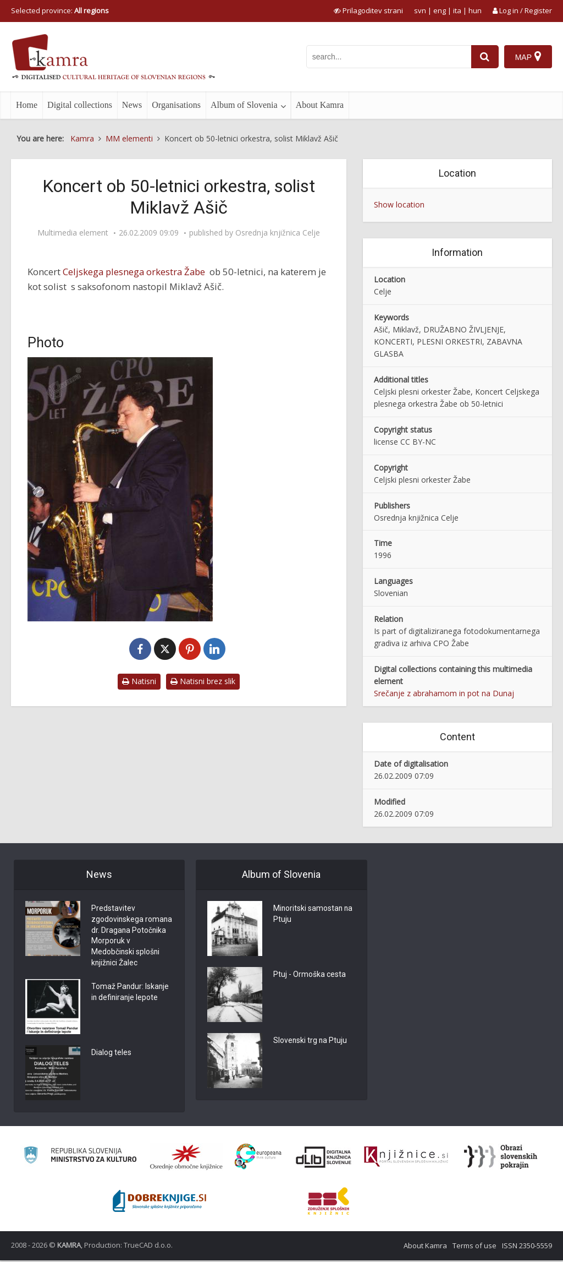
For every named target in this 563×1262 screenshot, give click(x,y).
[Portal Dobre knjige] (159, 1203)
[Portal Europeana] (258, 1158)
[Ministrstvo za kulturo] (80, 1158)
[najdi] (485, 56)
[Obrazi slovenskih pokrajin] (501, 1158)
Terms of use (474, 1247)
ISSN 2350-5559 (527, 1247)
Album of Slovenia (244, 105)
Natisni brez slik (202, 681)
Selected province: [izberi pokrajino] (60, 10)
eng (439, 10)
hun (475, 10)
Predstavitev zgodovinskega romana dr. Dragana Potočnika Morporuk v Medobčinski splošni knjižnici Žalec (132, 937)
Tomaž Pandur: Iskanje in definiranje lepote (130, 994)
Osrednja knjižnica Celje (277, 233)
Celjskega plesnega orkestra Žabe (134, 271)
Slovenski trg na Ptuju (310, 1041)
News (132, 105)
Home (26, 105)
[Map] (528, 56)
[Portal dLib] (324, 1158)
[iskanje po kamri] (388, 56)
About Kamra (320, 105)
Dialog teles (111, 1055)
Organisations (176, 105)
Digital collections (79, 105)
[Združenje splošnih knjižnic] (328, 1202)
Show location (399, 204)
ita (457, 10)
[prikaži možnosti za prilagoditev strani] (368, 10)
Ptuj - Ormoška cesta (309, 975)
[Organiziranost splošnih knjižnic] (186, 1158)
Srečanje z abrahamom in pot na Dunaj (444, 693)
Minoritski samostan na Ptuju (313, 915)
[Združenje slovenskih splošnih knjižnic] (406, 1159)
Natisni (139, 681)
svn (420, 10)
